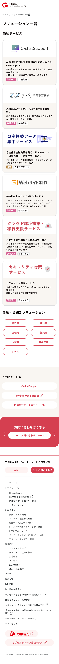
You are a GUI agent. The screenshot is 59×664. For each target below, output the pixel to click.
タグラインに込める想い (20, 552)
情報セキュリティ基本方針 (17, 600)
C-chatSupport (16, 493)
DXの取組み (14, 564)
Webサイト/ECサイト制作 (21, 522)
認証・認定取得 (16, 568)
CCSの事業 (10, 509)
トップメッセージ (17, 548)
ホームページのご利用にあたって (20, 618)
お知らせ (9, 578)
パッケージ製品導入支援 (20, 518)
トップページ (11, 482)
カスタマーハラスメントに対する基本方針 (24, 605)
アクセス (13, 560)
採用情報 (9, 584)
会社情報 (13, 556)
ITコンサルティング (18, 530)
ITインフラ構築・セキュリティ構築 (25, 526)
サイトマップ (11, 624)
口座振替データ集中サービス (22, 501)
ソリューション (16, 505)
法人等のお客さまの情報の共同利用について (26, 594)
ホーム (5, 14)
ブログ (8, 573)
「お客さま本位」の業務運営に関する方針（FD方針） (28, 612)
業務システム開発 (17, 514)
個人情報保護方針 (13, 589)
